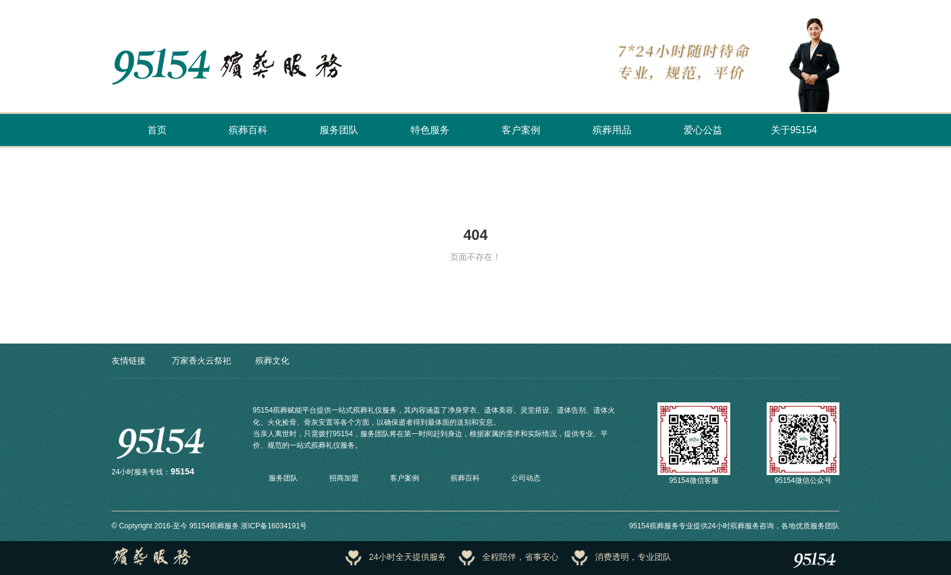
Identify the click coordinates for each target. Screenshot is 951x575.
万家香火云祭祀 (201, 360)
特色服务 (430, 130)
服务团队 (339, 130)
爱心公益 (703, 130)
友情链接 (129, 360)
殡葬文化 (272, 360)
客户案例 (521, 130)
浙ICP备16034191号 (274, 526)
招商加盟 (343, 478)
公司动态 (525, 478)
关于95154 (794, 130)
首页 (157, 130)
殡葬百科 (248, 130)
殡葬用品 (612, 130)
